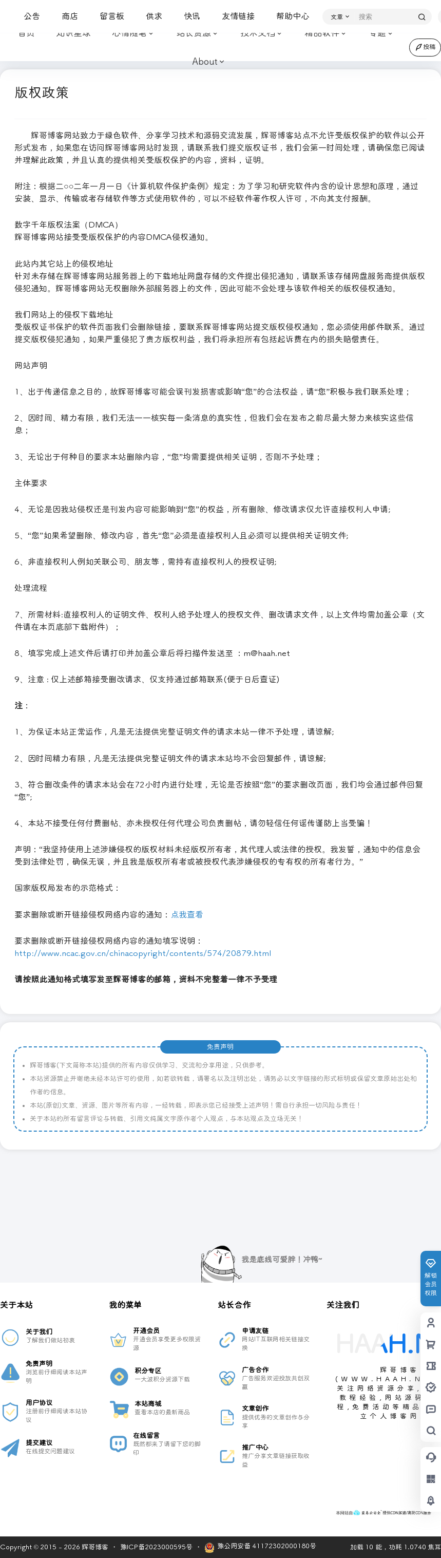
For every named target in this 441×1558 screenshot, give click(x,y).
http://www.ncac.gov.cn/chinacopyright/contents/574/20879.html (143, 953)
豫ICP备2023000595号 (156, 1547)
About (204, 62)
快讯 (188, 16)
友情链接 (234, 16)
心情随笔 (132, 34)
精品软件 (325, 34)
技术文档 (261, 34)
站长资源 (196, 34)
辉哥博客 (94, 1547)
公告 (27, 16)
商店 (65, 16)
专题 (377, 34)
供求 (150, 16)
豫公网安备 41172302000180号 (260, 1548)
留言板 (107, 16)
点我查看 (186, 914)
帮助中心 (288, 16)
